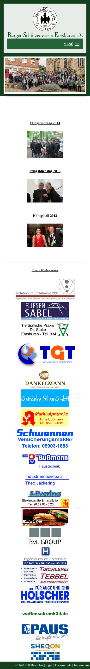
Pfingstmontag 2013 (45, 123)
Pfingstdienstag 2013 (45, 171)
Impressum (81, 665)
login (49, 665)
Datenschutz (63, 665)
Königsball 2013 (45, 216)
